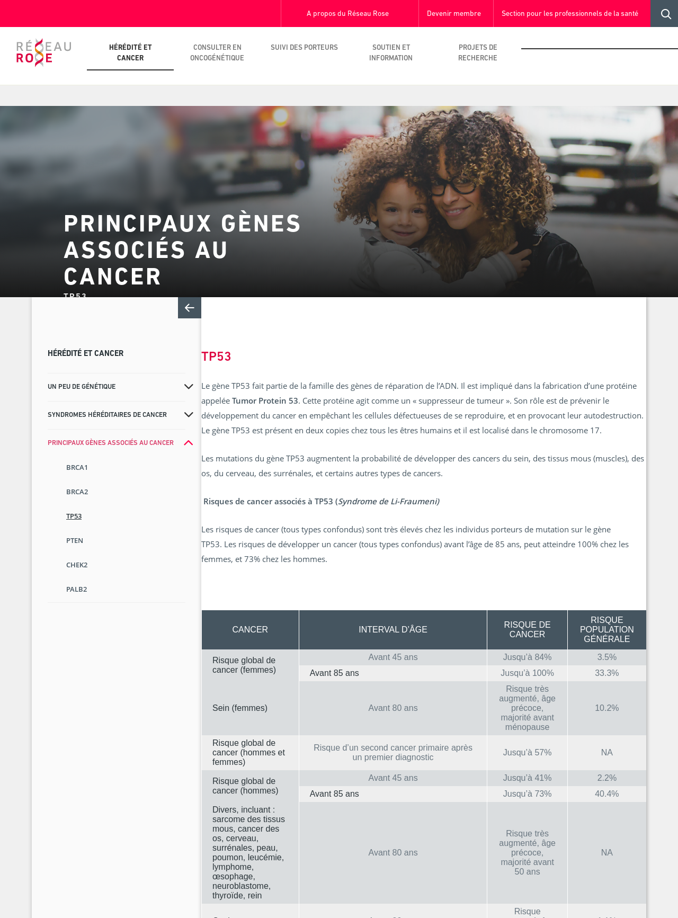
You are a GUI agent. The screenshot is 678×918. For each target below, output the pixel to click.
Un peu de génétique (81, 387)
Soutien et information (391, 53)
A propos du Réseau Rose (348, 14)
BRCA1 (77, 467)
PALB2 (76, 589)
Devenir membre (454, 14)
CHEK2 (76, 564)
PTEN (74, 540)
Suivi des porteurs (304, 47)
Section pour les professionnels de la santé (570, 14)
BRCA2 (77, 491)
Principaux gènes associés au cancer (111, 443)
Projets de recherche (477, 53)
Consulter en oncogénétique (217, 53)
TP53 (74, 516)
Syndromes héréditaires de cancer (107, 415)
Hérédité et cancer (130, 53)
